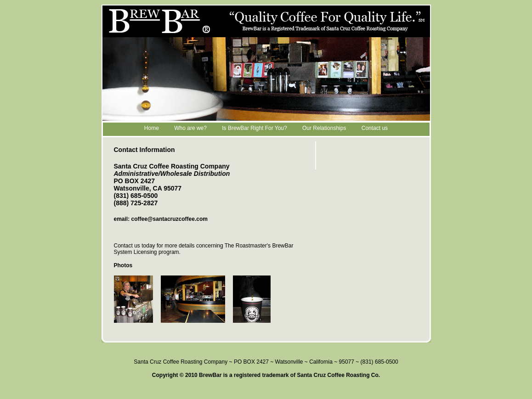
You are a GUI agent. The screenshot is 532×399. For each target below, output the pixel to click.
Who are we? (190, 128)
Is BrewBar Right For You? (254, 128)
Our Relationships (324, 128)
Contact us (375, 128)
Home (151, 128)
